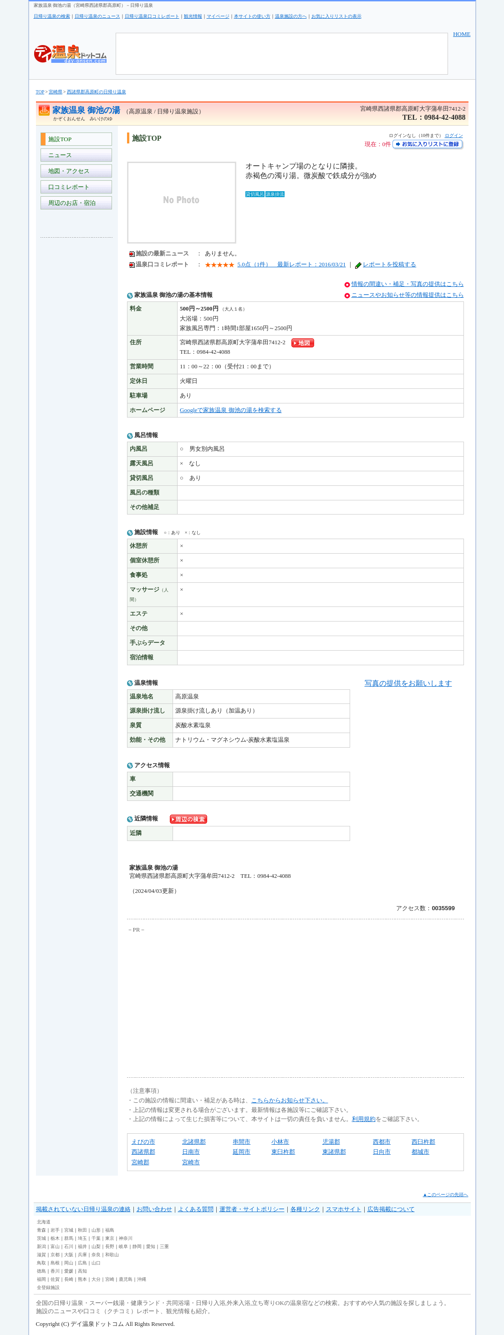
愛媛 (68, 1271)
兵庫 (82, 1254)
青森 (41, 1230)
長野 (109, 1246)
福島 (109, 1230)
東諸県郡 (334, 1151)
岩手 (55, 1230)
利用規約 (364, 1119)
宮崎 (109, 1279)
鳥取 (41, 1262)
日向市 (382, 1151)
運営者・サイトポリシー (252, 1209)
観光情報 (193, 16)
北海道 (44, 1221)
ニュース (59, 155)
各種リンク (305, 1209)
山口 (96, 1262)
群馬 (68, 1238)
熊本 (82, 1279)
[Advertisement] (77, 380)
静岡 (137, 1246)
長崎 (68, 1279)
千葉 (96, 1238)
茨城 (41, 1238)
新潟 (41, 1246)
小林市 (280, 1141)
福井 (82, 1246)
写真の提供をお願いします (408, 683)
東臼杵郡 (283, 1151)
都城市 (420, 1151)
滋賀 (41, 1254)
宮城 (68, 1230)
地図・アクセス (68, 171)
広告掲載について (391, 1209)
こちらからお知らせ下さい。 (289, 1100)
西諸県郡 (143, 1151)
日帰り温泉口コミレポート (152, 16)
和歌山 (112, 1254)
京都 (55, 1254)
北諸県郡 (194, 1141)
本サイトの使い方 (252, 16)
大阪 (68, 1254)
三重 (164, 1246)
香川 (55, 1271)
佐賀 (55, 1279)
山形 (96, 1230)
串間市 (241, 1141)
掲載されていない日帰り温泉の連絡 (83, 1209)
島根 (55, 1262)
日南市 (191, 1151)
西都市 (382, 1141)
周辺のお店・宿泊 (71, 202)
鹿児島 (125, 1279)
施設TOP (59, 139)
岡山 (68, 1262)
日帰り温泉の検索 (52, 16)
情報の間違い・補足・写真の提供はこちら (407, 283)
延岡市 (241, 1151)
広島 (82, 1262)
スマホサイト (343, 1209)
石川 (68, 1246)
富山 (55, 1246)
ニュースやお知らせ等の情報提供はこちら (407, 294)
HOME (461, 34)
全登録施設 (48, 1287)
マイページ (218, 16)
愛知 (150, 1246)
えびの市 (143, 1141)
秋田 (82, 1230)
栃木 (55, 1238)
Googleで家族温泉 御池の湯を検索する (231, 410)
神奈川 (125, 1238)
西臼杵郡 (423, 1141)
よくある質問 (196, 1209)
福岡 (41, 1279)
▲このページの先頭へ (445, 1194)
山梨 (96, 1246)
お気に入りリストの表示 (336, 16)
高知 (82, 1271)
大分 (96, 1279)
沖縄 (141, 1279)
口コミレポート (68, 186)
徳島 (41, 1271)
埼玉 (82, 1238)
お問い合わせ (154, 1209)
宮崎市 (191, 1162)
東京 (109, 1238)
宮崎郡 (140, 1162)
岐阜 (123, 1246)
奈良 (96, 1254)
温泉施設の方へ (291, 16)
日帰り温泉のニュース (97, 16)
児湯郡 (331, 1141)
